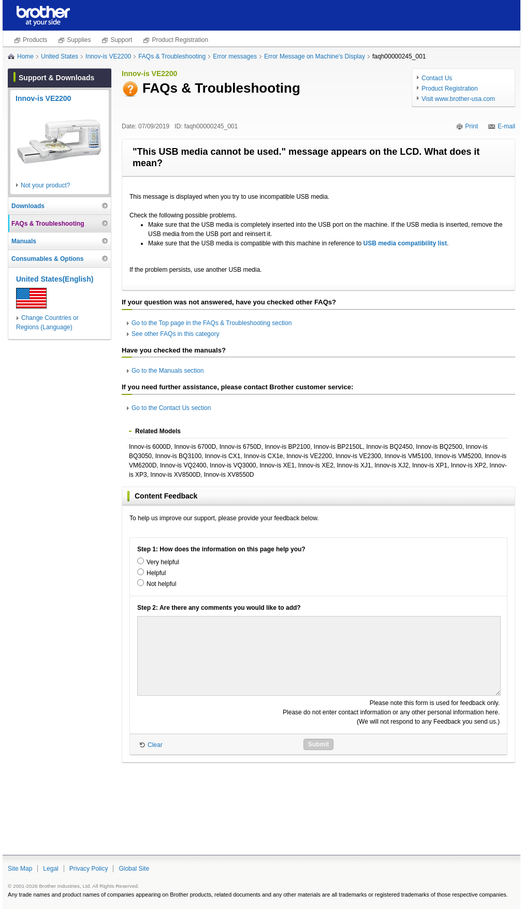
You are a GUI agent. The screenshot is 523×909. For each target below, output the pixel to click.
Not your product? (45, 185)
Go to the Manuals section (168, 370)
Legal (50, 868)
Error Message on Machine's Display (314, 56)
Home (25, 56)
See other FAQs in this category (175, 334)
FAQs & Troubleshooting (172, 56)
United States (59, 56)
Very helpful (163, 562)
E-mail (506, 126)
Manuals (23, 241)
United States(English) (54, 279)
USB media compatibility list (405, 243)
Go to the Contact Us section (171, 408)
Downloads (28, 206)
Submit (318, 744)
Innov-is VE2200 (108, 56)
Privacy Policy (88, 868)
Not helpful (161, 584)
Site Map (20, 868)
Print (471, 126)
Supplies (79, 39)
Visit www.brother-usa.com (458, 98)
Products (35, 39)
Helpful (156, 573)
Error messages (235, 56)
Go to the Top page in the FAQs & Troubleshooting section (212, 323)
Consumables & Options (47, 258)
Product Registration (180, 39)
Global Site (134, 868)
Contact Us (437, 78)
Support (121, 39)
